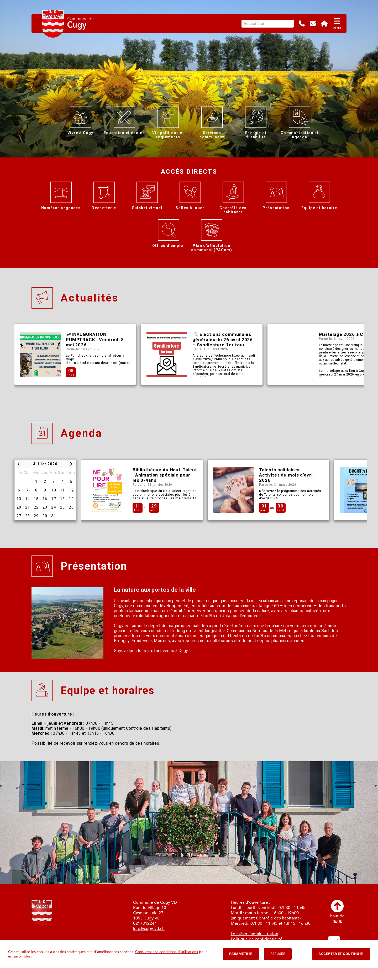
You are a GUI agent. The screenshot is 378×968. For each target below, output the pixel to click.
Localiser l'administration (254, 934)
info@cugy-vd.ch (149, 929)
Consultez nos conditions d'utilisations (166, 951)
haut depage (337, 911)
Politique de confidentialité (256, 939)
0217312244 (145, 923)
